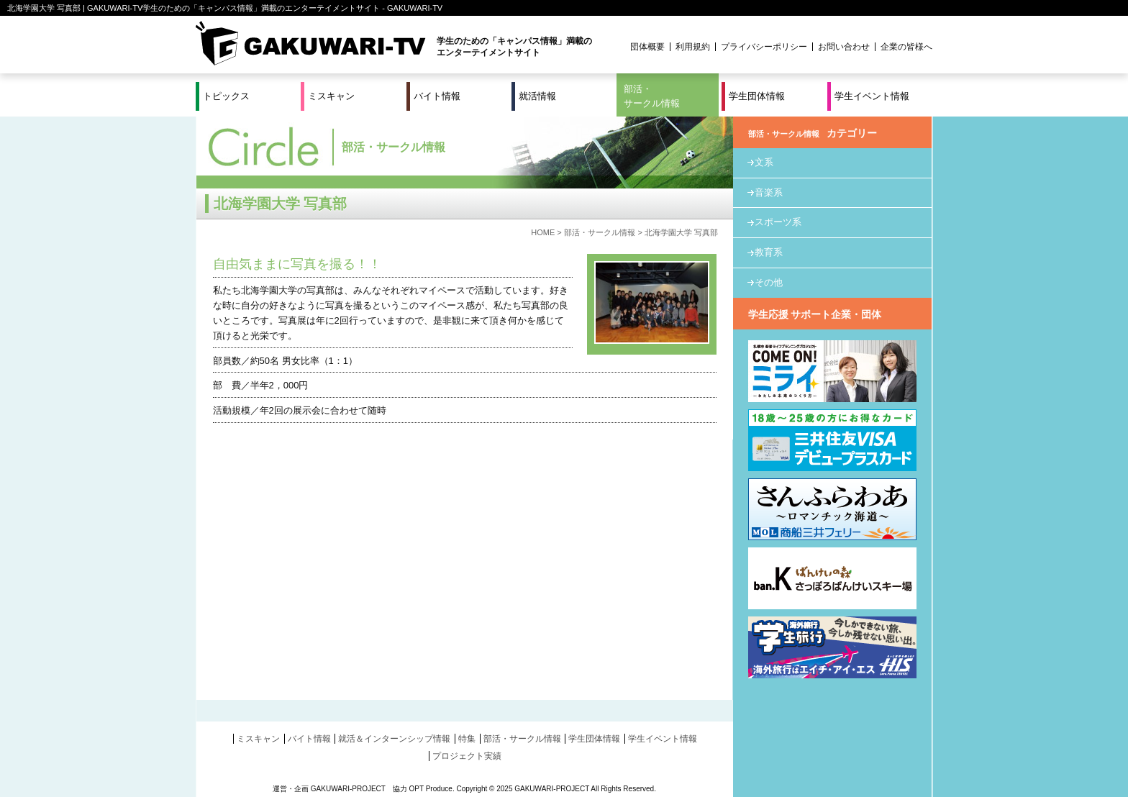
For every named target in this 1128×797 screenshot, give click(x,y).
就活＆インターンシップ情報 (394, 739)
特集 (467, 739)
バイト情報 (437, 96)
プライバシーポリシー (764, 47)
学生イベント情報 (871, 96)
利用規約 (693, 47)
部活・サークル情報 (652, 96)
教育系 (769, 252)
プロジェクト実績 (466, 756)
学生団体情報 (757, 96)
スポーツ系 (778, 222)
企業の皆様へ (906, 47)
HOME (543, 232)
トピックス (226, 96)
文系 (764, 162)
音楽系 (769, 192)
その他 (769, 282)
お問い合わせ (844, 47)
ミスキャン (331, 96)
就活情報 (537, 96)
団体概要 (647, 47)
